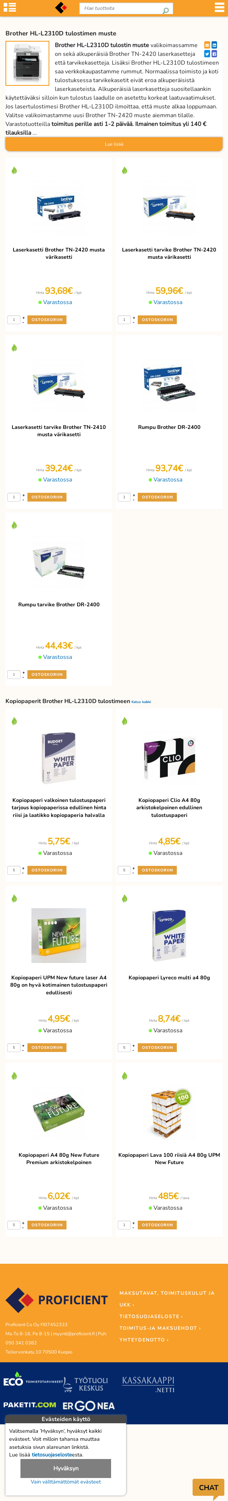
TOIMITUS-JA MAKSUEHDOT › (160, 1328)
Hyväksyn (66, 1468)
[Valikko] (219, 11)
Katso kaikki (141, 701)
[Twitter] (207, 53)
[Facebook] (214, 53)
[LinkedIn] (214, 45)
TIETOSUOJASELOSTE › (151, 1316)
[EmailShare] (207, 45)
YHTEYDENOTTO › (144, 1340)
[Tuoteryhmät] (10, 11)
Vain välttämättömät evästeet (66, 1481)
